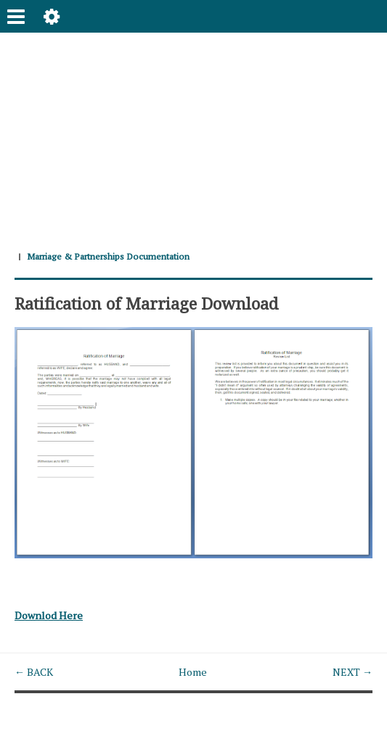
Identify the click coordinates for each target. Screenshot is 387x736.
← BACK (34, 672)
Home (193, 672)
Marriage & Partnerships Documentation (108, 256)
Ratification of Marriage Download (146, 303)
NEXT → (352, 672)
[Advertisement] (193, 134)
